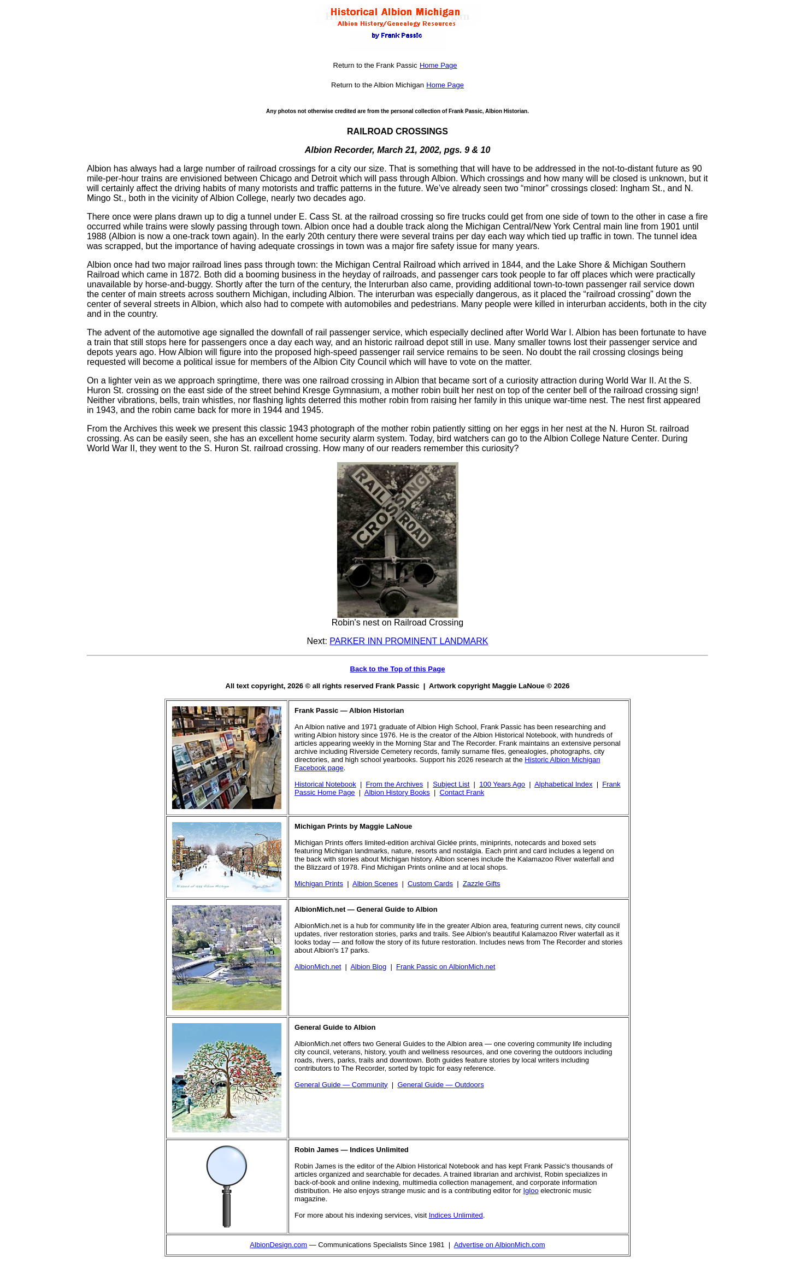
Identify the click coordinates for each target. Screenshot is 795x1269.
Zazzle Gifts (481, 884)
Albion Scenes (375, 884)
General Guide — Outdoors (440, 1085)
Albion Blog (368, 967)
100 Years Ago (502, 784)
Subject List (451, 784)
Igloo (530, 1191)
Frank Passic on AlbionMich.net (445, 967)
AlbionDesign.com (278, 1245)
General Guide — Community (341, 1085)
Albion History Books (397, 792)
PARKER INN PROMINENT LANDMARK (408, 641)
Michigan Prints (319, 884)
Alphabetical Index (563, 784)
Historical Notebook (325, 784)
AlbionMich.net (318, 967)
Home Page (438, 65)
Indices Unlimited (456, 1215)
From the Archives (394, 784)
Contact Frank (462, 792)
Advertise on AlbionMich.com (499, 1245)
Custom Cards (430, 884)
